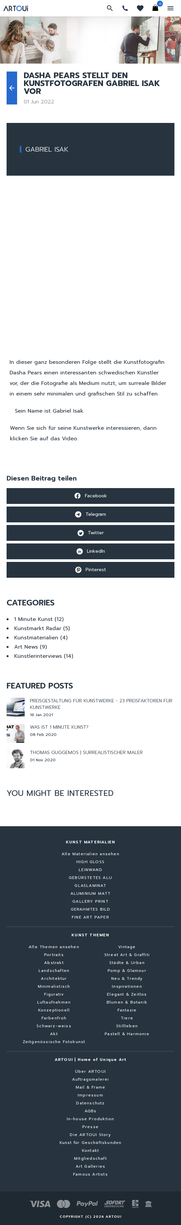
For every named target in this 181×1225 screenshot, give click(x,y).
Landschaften (54, 971)
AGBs (91, 1111)
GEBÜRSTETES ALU (90, 878)
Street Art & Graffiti (127, 955)
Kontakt (90, 1150)
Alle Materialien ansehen (90, 854)
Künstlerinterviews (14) (43, 656)
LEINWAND (90, 870)
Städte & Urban (127, 963)
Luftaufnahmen (54, 1002)
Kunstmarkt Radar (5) (42, 628)
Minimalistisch (54, 986)
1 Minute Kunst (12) (39, 619)
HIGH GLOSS (90, 862)
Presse (90, 1127)
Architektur (54, 978)
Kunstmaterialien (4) (40, 638)
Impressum (90, 1095)
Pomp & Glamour (127, 971)
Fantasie (127, 1010)
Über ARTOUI (90, 1071)
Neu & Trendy (126, 978)
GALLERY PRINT (90, 901)
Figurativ (54, 994)
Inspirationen (127, 986)
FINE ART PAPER (90, 917)
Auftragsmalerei (90, 1079)
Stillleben (127, 1026)
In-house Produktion (91, 1119)
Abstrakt (54, 963)
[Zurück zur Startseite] (15, 8)
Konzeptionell (54, 1010)
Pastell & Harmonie (127, 1034)
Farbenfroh (54, 1018)
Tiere (127, 1018)
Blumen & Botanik (127, 1002)
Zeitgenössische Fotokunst (54, 1042)
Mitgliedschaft (90, 1158)
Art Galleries (91, 1166)
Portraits (54, 955)
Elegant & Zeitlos (127, 994)
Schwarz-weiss (54, 1026)
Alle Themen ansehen (54, 947)
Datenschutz (90, 1103)
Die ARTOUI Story (90, 1135)
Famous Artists (90, 1174)
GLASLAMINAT (90, 886)
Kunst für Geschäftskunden (91, 1143)
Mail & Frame (90, 1087)
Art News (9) (30, 647)
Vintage (127, 947)
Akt (54, 1034)
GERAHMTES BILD (91, 909)
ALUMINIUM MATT (90, 893)
